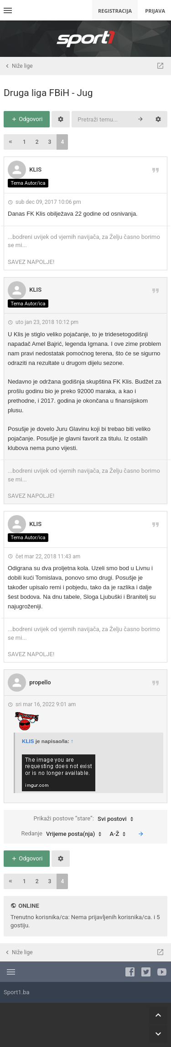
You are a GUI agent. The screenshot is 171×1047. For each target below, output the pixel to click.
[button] (10, 142)
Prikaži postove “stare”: (85, 819)
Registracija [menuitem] (115, 10)
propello (40, 682)
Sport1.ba (17, 992)
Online (28, 905)
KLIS (35, 169)
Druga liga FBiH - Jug (48, 92)
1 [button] (24, 142)
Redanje (63, 834)
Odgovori (26, 119)
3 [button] (50, 142)
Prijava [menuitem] (155, 10)
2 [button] (37, 142)
